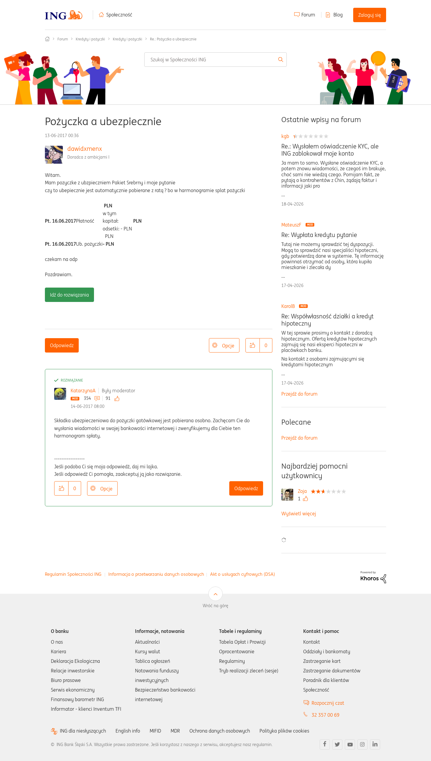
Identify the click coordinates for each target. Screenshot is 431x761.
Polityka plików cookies (284, 731)
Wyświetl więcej (298, 514)
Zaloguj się (369, 15)
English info (128, 731)
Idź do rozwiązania (69, 295)
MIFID (155, 731)
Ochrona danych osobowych (219, 731)
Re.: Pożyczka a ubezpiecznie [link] (173, 39)
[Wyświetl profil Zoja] (304, 491)
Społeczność (119, 15)
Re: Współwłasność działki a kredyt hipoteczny (327, 320)
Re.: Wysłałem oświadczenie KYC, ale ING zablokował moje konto (330, 150)
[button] (252, 345)
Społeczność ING (47, 39)
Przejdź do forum (299, 394)
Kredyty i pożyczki (90, 39)
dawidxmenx (84, 148)
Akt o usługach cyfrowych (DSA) (242, 574)
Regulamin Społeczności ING (73, 574)
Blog (338, 15)
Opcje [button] (228, 346)
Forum (308, 15)
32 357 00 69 (325, 715)
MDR (175, 731)
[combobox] (215, 59)
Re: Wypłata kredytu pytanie (319, 235)
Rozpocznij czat (328, 703)
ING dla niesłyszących (83, 731)
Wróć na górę (215, 605)
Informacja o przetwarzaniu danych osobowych (156, 574)
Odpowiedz (62, 345)
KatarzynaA (83, 391)
